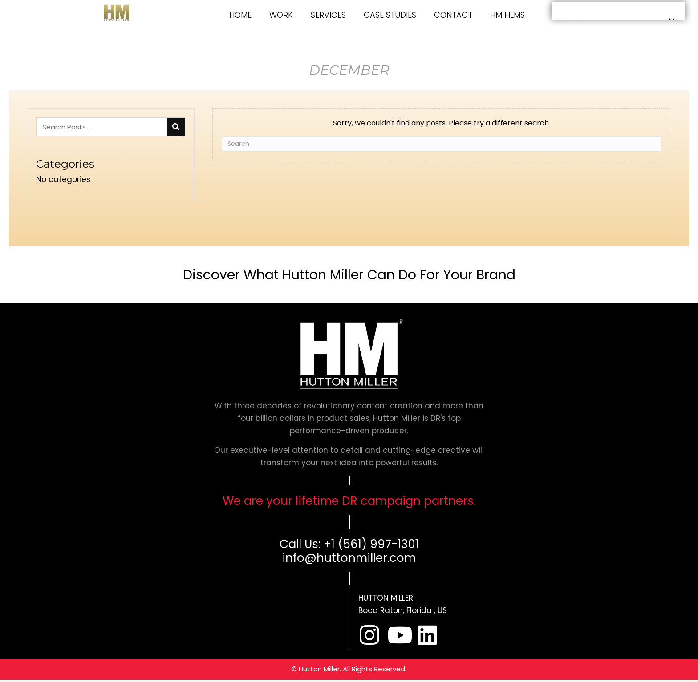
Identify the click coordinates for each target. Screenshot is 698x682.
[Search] (442, 144)
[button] (369, 635)
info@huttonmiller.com (349, 558)
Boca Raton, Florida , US (402, 610)
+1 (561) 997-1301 (371, 544)
